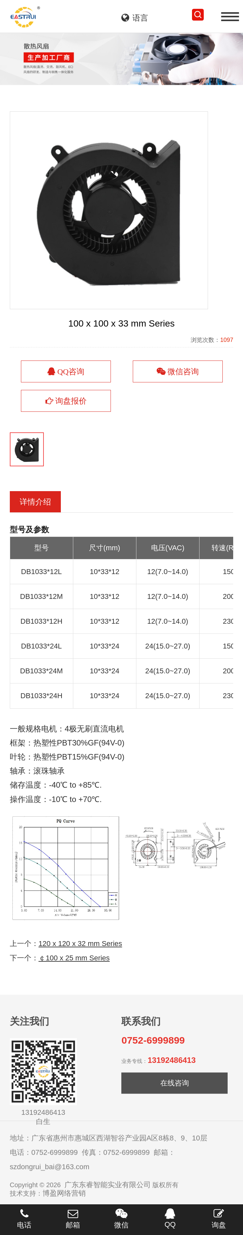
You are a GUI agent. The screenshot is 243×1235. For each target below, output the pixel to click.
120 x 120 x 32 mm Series (80, 959)
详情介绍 (35, 517)
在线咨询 (174, 1101)
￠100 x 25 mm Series (74, 974)
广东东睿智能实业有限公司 (107, 1197)
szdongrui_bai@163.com (50, 1179)
